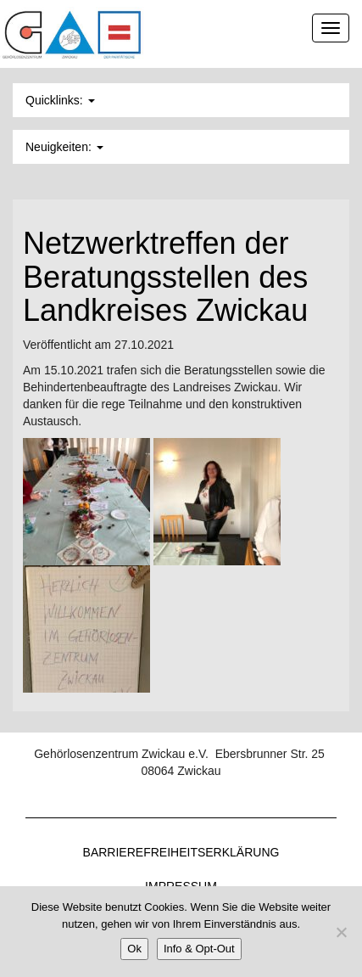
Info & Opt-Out (199, 948)
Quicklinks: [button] (60, 100)
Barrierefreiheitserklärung (181, 852)
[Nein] (340, 932)
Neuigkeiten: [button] (64, 147)
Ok (134, 948)
